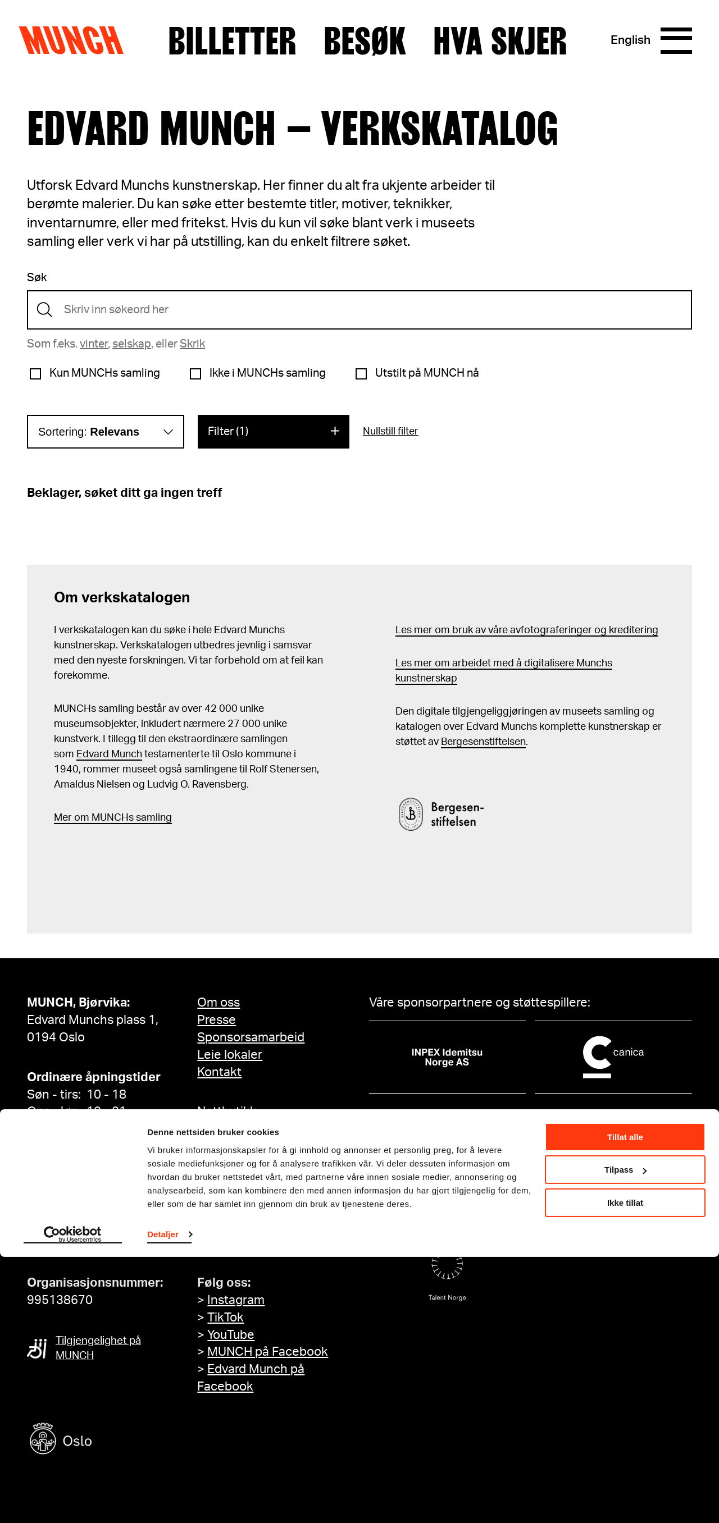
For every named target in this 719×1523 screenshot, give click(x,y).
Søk (37, 277)
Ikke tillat (625, 1469)
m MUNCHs (107, 818)
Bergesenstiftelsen (483, 742)
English (628, 41)
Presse (216, 1020)
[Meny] (675, 41)
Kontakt (219, 1072)
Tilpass (625, 1435)
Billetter (231, 41)
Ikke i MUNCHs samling (268, 373)
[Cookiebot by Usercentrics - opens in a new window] (73, 1501)
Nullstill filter (390, 432)
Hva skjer (500, 41)
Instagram (236, 1300)
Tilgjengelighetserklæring (270, 1151)
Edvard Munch (109, 754)
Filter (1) (228, 431)
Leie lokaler (229, 1055)
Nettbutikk (227, 1111)
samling (153, 818)
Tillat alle (625, 1403)
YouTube (230, 1335)
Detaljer (163, 1500)
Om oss (218, 1002)
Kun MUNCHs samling (104, 373)
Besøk (364, 41)
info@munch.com (76, 1243)
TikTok (225, 1317)
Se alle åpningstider (83, 1129)
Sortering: (88, 432)
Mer (63, 818)
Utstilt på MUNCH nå (427, 373)
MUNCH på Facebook (267, 1352)
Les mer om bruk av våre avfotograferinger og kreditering (526, 630)
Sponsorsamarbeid (250, 1037)
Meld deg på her (243, 1243)
